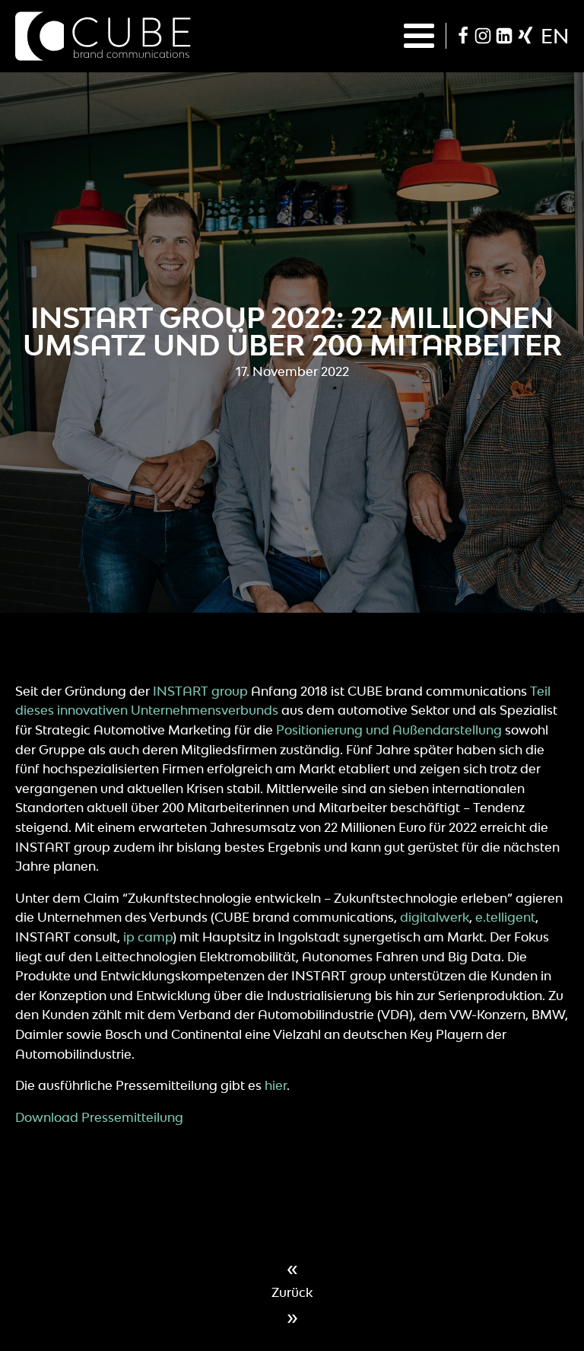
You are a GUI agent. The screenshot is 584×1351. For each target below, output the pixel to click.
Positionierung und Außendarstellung (389, 730)
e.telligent (505, 917)
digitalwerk (434, 917)
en (555, 36)
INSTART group (200, 691)
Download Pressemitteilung (99, 1117)
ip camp (148, 937)
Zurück (292, 1292)
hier (276, 1085)
